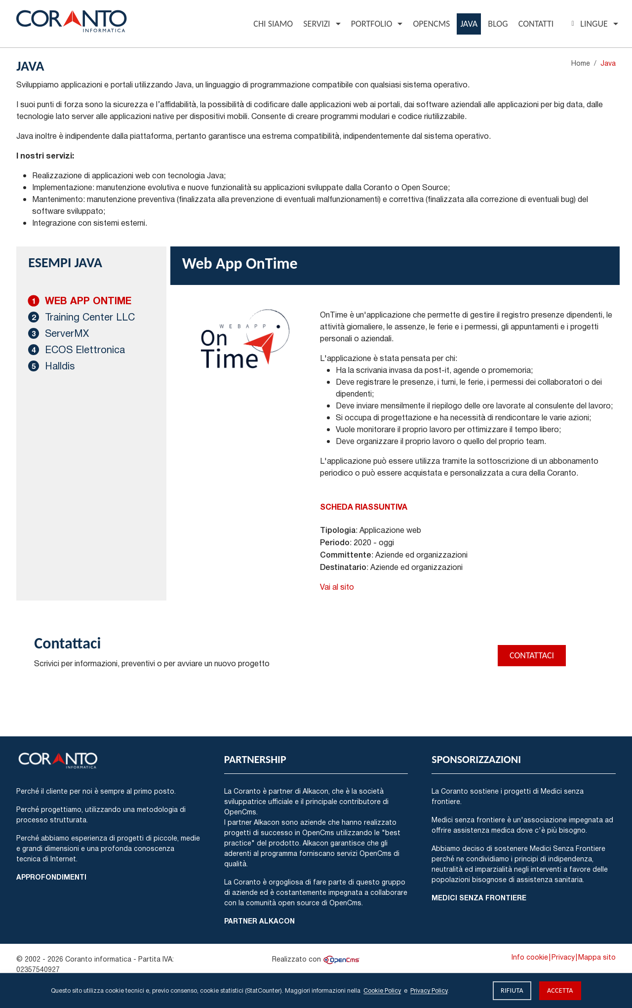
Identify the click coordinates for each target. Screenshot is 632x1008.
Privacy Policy (428, 990)
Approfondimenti (51, 877)
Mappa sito (597, 957)
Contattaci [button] (532, 655)
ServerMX (67, 333)
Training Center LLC (90, 317)
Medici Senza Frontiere (479, 897)
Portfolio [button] (372, 23)
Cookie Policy (382, 990)
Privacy (563, 957)
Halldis (60, 366)
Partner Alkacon (259, 921)
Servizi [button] (316, 23)
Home (580, 63)
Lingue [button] (587, 23)
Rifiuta (512, 990)
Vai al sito (337, 586)
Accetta (560, 990)
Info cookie (530, 957)
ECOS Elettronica (85, 349)
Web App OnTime (88, 300)
